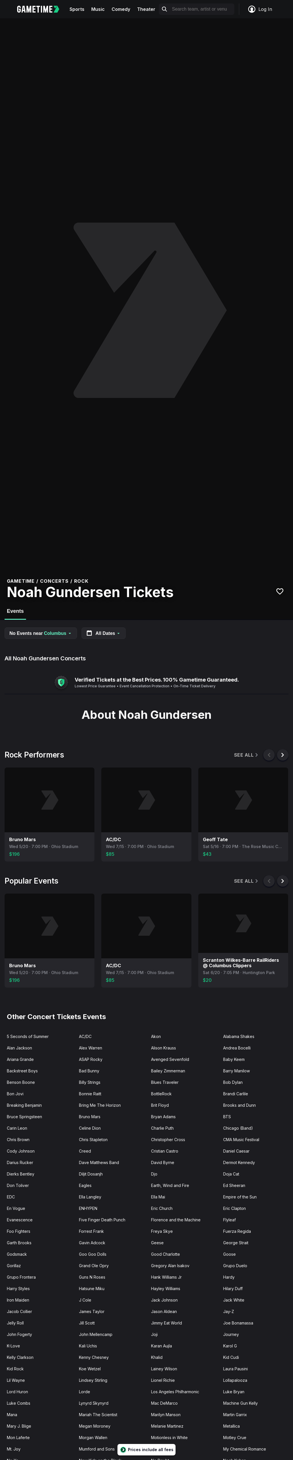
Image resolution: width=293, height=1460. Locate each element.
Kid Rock (15, 1368)
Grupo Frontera (21, 1277)
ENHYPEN (88, 1208)
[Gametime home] (41, 9)
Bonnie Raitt (90, 1093)
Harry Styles (18, 1288)
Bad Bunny (89, 1070)
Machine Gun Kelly (240, 1403)
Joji (154, 1334)
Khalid (157, 1357)
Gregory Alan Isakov (170, 1265)
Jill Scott (87, 1322)
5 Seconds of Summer (28, 1036)
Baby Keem (234, 1059)
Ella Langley (90, 1196)
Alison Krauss (163, 1047)
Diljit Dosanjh (91, 1173)
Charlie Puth (162, 1128)
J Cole (85, 1300)
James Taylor (91, 1311)
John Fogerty (19, 1334)
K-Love (13, 1345)
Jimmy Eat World (166, 1322)
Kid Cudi (231, 1357)
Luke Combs (18, 1403)
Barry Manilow (236, 1070)
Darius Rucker (20, 1162)
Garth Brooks (19, 1242)
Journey (231, 1334)
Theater (146, 9)
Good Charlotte (165, 1254)
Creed (85, 1151)
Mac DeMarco (164, 1403)
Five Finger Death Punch (102, 1219)
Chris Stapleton (93, 1139)
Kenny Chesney (94, 1357)
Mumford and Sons (97, 1449)
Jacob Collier (19, 1311)
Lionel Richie (163, 1380)
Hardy (229, 1277)
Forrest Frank (91, 1231)
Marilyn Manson (166, 1414)
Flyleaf (229, 1219)
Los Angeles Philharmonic (175, 1391)
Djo (154, 1173)
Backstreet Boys (22, 1070)
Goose (229, 1254)
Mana (12, 1414)
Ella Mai (158, 1196)
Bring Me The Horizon (100, 1105)
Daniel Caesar (236, 1151)
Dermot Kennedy (239, 1162)
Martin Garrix (235, 1414)
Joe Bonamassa (238, 1322)
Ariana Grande (20, 1059)
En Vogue (16, 1208)
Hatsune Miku (91, 1288)
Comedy (121, 9)
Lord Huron (17, 1391)
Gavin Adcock (92, 1242)
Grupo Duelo (235, 1265)
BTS (227, 1116)
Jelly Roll (15, 1322)
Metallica (231, 1426)
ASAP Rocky (90, 1059)
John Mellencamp (95, 1334)
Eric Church (162, 1208)
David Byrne (162, 1162)
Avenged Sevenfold (170, 1059)
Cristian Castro (164, 1151)
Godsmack (17, 1254)
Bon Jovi (15, 1093)
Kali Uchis (88, 1345)
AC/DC (85, 1036)
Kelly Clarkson (20, 1357)
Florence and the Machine (176, 1219)
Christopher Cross (168, 1139)
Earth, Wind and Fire (170, 1185)
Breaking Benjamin (24, 1105)
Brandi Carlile (235, 1093)
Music (98, 9)
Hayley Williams (165, 1288)
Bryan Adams (163, 1116)
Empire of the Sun (240, 1196)
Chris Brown (18, 1139)
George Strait (235, 1242)
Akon (156, 1036)
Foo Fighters (18, 1231)
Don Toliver (18, 1185)
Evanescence (20, 1219)
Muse (156, 1449)
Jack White (233, 1300)
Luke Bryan (233, 1391)
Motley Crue (234, 1437)
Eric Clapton (234, 1208)
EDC (11, 1196)
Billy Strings (89, 1082)
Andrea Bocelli (237, 1047)
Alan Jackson (19, 1047)
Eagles (85, 1185)
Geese (157, 1242)
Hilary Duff (233, 1288)
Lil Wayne (16, 1380)
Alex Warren (90, 1047)
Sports (77, 9)
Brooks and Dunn (239, 1105)
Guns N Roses (92, 1277)
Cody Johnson (21, 1151)
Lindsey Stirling (93, 1380)
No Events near (40, 633)
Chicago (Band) (238, 1128)
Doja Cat (231, 1173)
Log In (260, 9)
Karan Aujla (161, 1345)
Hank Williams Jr (166, 1277)
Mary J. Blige (19, 1426)
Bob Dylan (233, 1082)
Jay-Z (228, 1311)
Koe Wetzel (90, 1368)
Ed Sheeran (234, 1185)
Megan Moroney (94, 1426)
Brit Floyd (160, 1105)
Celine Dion (90, 1128)
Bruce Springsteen (24, 1116)
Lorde (84, 1391)
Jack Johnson (164, 1300)
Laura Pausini (235, 1368)
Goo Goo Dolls (92, 1254)
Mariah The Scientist (98, 1414)
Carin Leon (17, 1128)
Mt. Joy (14, 1449)
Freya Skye (162, 1231)
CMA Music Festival (241, 1139)
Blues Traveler (165, 1082)
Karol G (230, 1345)
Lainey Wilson (164, 1368)
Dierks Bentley (20, 1173)
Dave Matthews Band (99, 1162)
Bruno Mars (89, 1116)
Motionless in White (169, 1437)
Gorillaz (14, 1265)
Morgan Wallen (93, 1437)
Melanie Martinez (167, 1426)
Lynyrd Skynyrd (93, 1403)
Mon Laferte (18, 1437)
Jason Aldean (164, 1311)
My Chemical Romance (244, 1449)
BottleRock (161, 1093)
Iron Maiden (18, 1300)
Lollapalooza (235, 1380)
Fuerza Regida (237, 1231)
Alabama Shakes (238, 1036)
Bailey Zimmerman (168, 1070)
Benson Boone (21, 1082)
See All (246, 755)
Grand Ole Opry (94, 1265)
